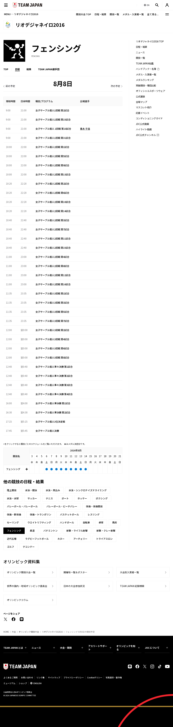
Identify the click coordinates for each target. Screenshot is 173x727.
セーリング (13, 522)
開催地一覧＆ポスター (75, 572)
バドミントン (50, 530)
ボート (65, 498)
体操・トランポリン (40, 514)
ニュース (140, 52)
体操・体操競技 (94, 506)
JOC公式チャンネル (146, 135)
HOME (6, 631)
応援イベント (142, 113)
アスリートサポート (99, 647)
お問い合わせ (27, 677)
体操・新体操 (14, 514)
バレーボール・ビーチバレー (61, 506)
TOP (5, 69)
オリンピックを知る (128, 647)
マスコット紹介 (144, 107)
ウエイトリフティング (39, 522)
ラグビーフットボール (37, 538)
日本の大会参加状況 (74, 586)
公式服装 (140, 96)
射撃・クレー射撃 (105, 530)
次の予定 (115, 86)
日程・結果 (100, 14)
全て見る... (153, 14)
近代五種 (11, 538)
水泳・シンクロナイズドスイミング (88, 490)
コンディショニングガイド (149, 118)
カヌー (61, 538)
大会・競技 (71, 647)
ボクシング (102, 498)
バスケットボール (69, 514)
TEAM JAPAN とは (15, 647)
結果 (29, 69)
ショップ (23, 683)
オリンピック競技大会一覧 (21, 572)
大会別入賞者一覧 (129, 572)
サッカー (32, 498)
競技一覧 (114, 14)
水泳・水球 (13, 498)
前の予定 (10, 86)
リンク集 (40, 677)
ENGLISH (37, 683)
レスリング (94, 514)
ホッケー (82, 498)
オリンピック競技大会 (29, 631)
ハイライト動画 (144, 129)
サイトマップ (54, 677)
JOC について (156, 647)
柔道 (32, 530)
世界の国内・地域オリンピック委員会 (27, 586)
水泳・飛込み (53, 490)
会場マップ (141, 102)
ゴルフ (10, 546)
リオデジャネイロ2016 (52, 631)
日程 (17, 69)
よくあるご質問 (10, 677)
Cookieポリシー (94, 677)
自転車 (86, 522)
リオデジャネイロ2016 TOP (150, 41)
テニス (49, 498)
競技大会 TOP (83, 14)
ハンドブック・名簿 (146, 69)
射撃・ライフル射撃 (77, 530)
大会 (14, 631)
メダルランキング (145, 80)
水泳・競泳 (31, 490)
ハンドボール (67, 522)
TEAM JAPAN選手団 (48, 69)
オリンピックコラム (17, 600)
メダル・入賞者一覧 (133, 14)
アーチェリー (80, 538)
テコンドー (29, 546)
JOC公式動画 (142, 124)
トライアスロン (104, 538)
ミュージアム (9, 683)
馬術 (114, 522)
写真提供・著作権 (114, 677)
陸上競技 (11, 490)
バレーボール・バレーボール (22, 506)
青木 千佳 (85, 128)
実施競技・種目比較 (146, 85)
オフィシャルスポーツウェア (150, 91)
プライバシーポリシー (74, 677)
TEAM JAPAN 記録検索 (132, 586)
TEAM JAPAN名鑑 (145, 63)
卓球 (101, 522)
